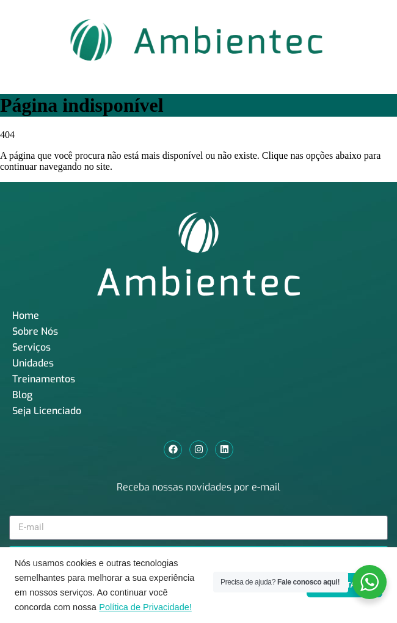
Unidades (33, 363)
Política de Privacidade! (145, 607)
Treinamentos (43, 379)
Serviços (31, 347)
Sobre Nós (35, 331)
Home (25, 315)
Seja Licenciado (46, 410)
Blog (22, 394)
